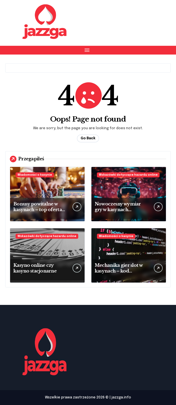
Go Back (88, 138)
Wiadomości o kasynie (35, 174)
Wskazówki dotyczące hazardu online (128, 174)
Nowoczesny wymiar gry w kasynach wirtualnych (118, 209)
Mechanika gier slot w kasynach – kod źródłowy (119, 271)
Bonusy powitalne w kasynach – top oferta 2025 (37, 209)
